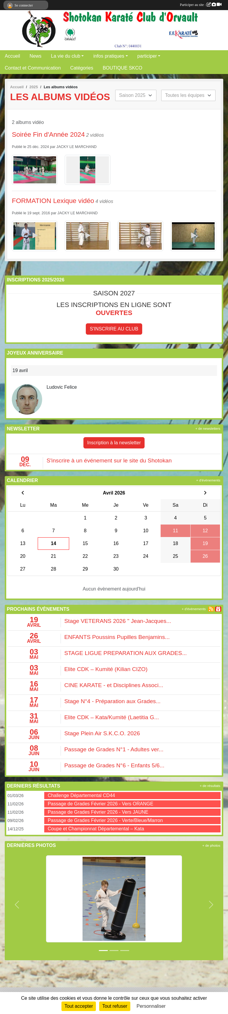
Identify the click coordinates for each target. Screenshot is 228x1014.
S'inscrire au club (114, 328)
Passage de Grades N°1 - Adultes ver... (114, 749)
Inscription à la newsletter (114, 442)
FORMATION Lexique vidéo (53, 200)
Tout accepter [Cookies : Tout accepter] (78, 1006)
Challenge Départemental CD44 (81, 795)
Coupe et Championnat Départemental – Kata (96, 828)
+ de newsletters (207, 428)
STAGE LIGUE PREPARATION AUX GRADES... (125, 653)
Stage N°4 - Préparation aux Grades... (112, 701)
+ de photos (211, 845)
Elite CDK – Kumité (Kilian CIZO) (106, 669)
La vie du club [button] (65, 56)
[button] (17, 905)
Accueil (12, 56)
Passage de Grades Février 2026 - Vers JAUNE (98, 812)
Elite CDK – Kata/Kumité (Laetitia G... (111, 717)
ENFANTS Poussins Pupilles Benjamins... (117, 637)
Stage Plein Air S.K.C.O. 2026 (102, 733)
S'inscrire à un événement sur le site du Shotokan (109, 460)
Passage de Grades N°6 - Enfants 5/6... (114, 765)
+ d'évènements (208, 480)
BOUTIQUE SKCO (122, 67)
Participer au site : (200, 5)
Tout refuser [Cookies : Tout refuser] (114, 1006)
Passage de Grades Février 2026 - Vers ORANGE (100, 803)
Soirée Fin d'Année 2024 (48, 134)
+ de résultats (210, 786)
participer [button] (147, 56)
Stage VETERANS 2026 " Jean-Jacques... (117, 621)
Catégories (81, 67)
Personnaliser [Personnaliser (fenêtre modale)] (151, 1006)
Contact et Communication (33, 67)
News (36, 56)
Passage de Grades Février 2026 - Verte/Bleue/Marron (105, 820)
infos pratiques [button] (108, 56)
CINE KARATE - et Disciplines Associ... (113, 685)
